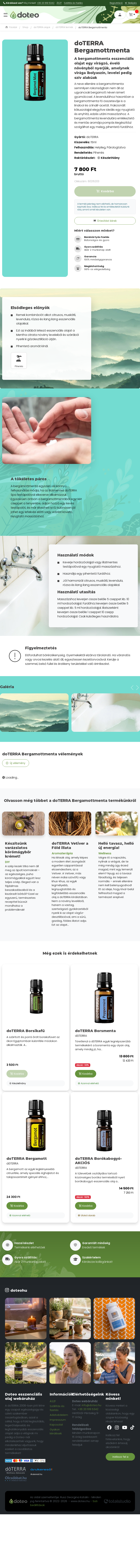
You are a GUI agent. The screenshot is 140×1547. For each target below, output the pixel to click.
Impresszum (58, 1420)
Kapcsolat (56, 1424)
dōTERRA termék (64, 27)
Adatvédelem (59, 1415)
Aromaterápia (62, 853)
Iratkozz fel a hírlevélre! (120, 1458)
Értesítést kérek (105, 221)
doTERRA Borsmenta (95, 1031)
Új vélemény (15, 763)
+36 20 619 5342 (45, 2)
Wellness (104, 853)
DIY (7, 862)
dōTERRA (104, 1010)
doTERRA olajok (42, 27)
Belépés (131, 2)
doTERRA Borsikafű (25, 1031)
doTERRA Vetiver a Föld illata (70, 845)
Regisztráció (116, 2)
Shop (25, 27)
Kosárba (85, 1074)
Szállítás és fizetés (57, 1408)
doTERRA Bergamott (26, 1158)
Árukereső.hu (36, 1474)
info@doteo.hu (91, 1405)
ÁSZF (59, 2)
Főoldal (11, 27)
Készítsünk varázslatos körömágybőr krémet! (18, 849)
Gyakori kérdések (56, 1431)
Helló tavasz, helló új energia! (116, 845)
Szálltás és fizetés (73, 2)
